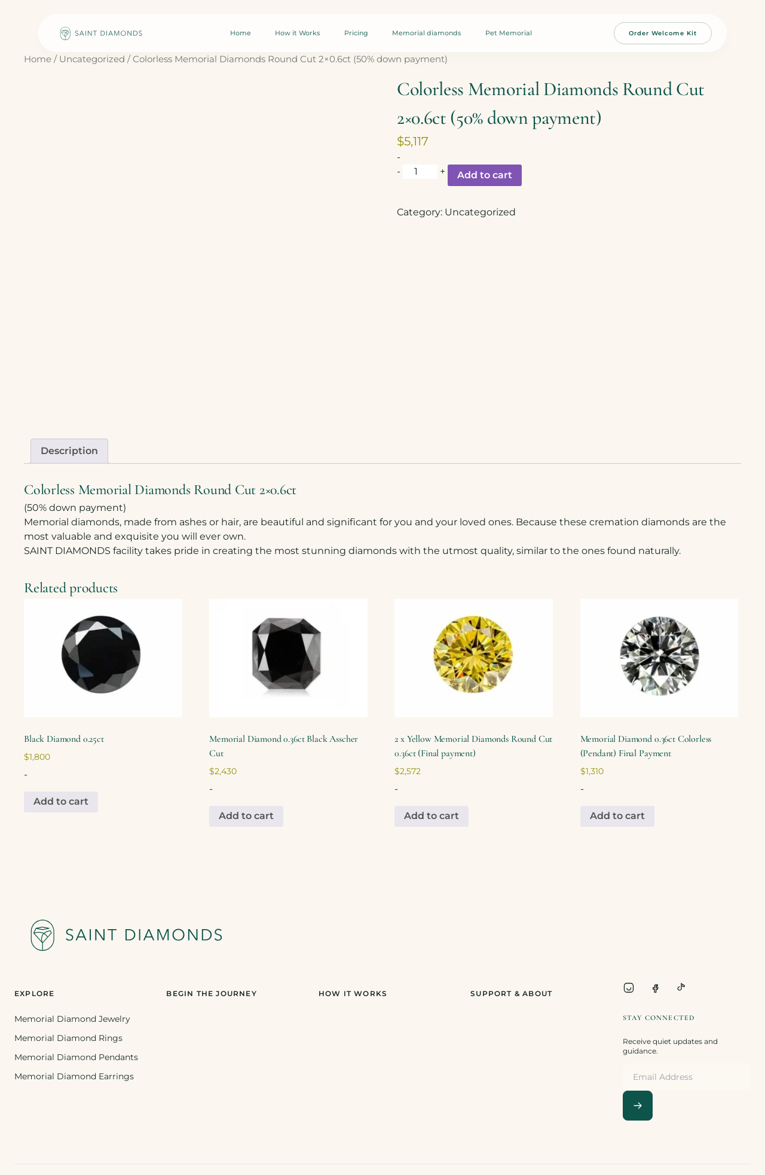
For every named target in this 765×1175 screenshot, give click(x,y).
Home (240, 33)
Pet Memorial (508, 33)
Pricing (356, 33)
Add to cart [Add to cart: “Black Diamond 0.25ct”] (60, 801)
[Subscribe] (638, 1106)
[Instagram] (629, 988)
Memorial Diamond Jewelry (72, 1018)
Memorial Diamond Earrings (74, 1076)
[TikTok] (681, 988)
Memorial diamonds (426, 33)
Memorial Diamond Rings (68, 1038)
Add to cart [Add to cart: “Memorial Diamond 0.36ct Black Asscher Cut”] (246, 815)
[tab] (69, 451)
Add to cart (484, 175)
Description (69, 450)
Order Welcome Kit (663, 33)
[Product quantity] (420, 172)
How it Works (297, 33)
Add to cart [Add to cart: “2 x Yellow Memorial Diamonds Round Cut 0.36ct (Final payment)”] (431, 815)
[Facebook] (655, 988)
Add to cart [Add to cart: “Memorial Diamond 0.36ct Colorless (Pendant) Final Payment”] (617, 815)
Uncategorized (92, 59)
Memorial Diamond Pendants (76, 1057)
